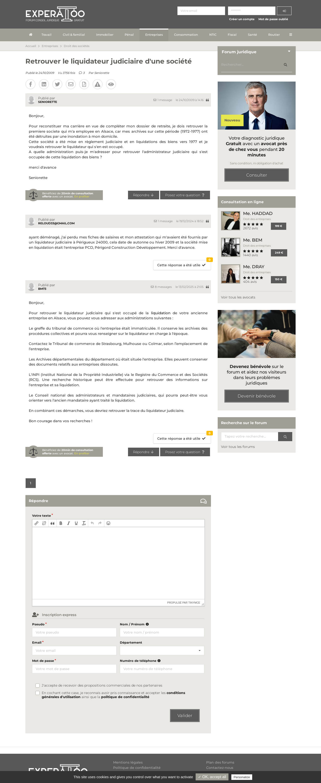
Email (36, 642)
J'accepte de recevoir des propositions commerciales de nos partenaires (102, 685)
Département (131, 642)
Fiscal (232, 34)
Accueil (30, 46)
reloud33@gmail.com (56, 223)
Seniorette (101, 73)
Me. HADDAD (258, 213)
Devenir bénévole (257, 396)
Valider (184, 715)
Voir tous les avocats (238, 297)
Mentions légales (128, 762)
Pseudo (38, 624)
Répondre (143, 195)
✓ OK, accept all (212, 777)
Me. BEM (252, 240)
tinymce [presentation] (194, 602)
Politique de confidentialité (137, 767)
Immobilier (104, 34)
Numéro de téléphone (141, 661)
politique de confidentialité (125, 697)
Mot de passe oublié (273, 19)
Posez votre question (185, 195)
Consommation (186, 34)
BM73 (42, 289)
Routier (274, 34)
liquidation (160, 313)
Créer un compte (242, 19)
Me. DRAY (253, 266)
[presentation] (36, 523)
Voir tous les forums (238, 447)
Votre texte (41, 515)
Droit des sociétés (76, 46)
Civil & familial (74, 34)
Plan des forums (220, 762)
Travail (46, 34)
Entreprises (154, 34)
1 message (162, 100)
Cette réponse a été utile (184, 263)
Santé (252, 34)
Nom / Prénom (135, 624)
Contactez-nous (219, 767)
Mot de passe (43, 661)
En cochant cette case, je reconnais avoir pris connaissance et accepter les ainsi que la (113, 695)
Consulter (256, 175)
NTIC (212, 34)
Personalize (242, 777)
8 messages (161, 287)
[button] (36, 523)
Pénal (129, 34)
